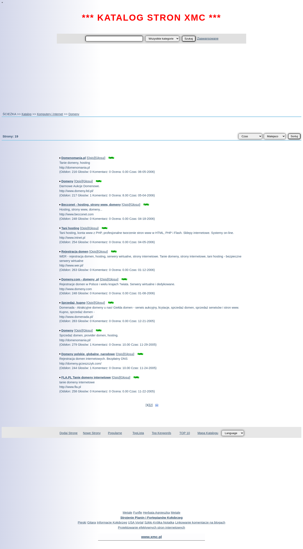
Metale (127, 512)
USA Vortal (135, 522)
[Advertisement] (151, 77)
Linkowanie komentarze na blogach (200, 522)
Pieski (82, 522)
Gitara (91, 522)
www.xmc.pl (151, 537)
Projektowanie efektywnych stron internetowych (151, 527)
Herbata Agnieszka (156, 512)
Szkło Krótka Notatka (159, 522)
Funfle (137, 512)
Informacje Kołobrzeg (112, 522)
